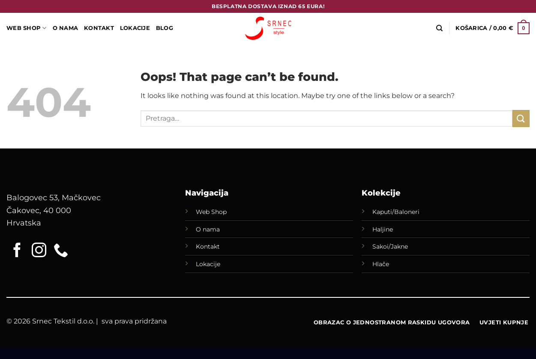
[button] (492, 28)
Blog (164, 28)
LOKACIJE (135, 28)
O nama (208, 229)
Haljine (382, 229)
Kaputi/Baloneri (395, 212)
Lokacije (208, 264)
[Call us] (61, 251)
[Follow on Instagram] (39, 251)
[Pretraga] (439, 28)
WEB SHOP (26, 28)
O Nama (65, 28)
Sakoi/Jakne (390, 246)
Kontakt (99, 28)
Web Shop (211, 212)
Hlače (380, 264)
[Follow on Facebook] (17, 251)
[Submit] (521, 118)
